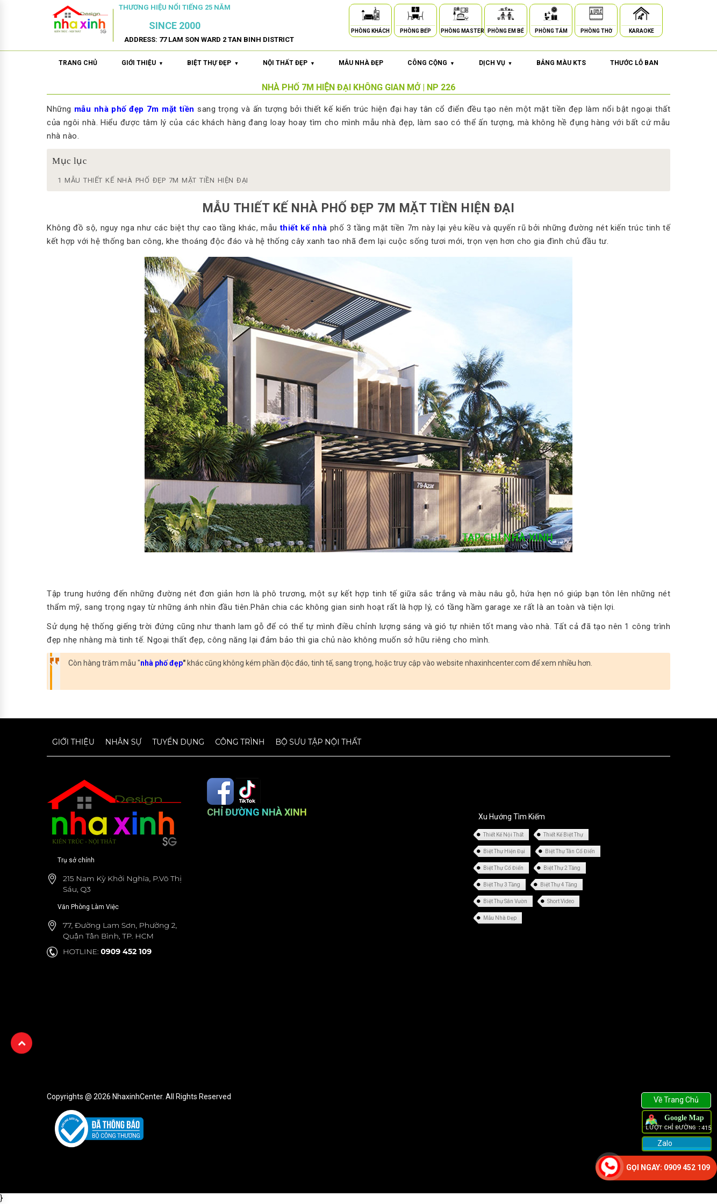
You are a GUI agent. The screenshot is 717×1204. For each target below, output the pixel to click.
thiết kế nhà (303, 228)
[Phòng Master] (461, 15)
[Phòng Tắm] (551, 15)
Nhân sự (123, 742)
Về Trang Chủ (676, 1099)
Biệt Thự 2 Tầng (561, 868)
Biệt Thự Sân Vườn (505, 901)
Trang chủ (78, 63)
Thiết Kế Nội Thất (503, 835)
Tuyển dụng (178, 742)
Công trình (239, 742)
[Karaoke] (641, 15)
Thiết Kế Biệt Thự (563, 835)
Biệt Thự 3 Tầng (501, 885)
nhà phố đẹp (161, 663)
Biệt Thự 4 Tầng (558, 885)
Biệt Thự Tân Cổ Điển (570, 851)
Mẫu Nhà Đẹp (500, 918)
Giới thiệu (73, 742)
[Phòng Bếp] (415, 15)
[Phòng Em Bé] (506, 15)
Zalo (664, 1143)
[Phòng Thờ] (596, 15)
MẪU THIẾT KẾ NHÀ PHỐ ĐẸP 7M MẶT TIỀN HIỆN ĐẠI (153, 180)
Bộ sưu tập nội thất (318, 742)
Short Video (560, 901)
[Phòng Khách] (370, 15)
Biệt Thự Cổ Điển (503, 868)
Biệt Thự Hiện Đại (504, 851)
